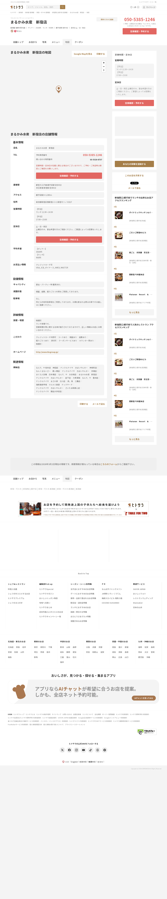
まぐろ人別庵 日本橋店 (46, 374)
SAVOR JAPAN (139, 589)
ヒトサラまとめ (45, 607)
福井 (62, 662)
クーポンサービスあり (68, 340)
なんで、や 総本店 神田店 (47, 367)
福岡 (140, 647)
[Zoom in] (104, 63)
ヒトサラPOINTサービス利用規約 (100, 721)
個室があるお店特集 (79, 621)
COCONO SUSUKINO (110, 603)
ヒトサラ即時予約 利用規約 (139, 714)
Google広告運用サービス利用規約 (90, 718)
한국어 (100, 762)
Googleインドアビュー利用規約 (115, 718)
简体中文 (83, 762)
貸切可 (53, 340)
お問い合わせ (67, 714)
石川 (74, 657)
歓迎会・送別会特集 (79, 603)
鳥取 (120, 652)
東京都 (21, 12)
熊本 (140, 652)
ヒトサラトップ (18, 714)
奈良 (88, 652)
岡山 (114, 657)
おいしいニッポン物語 (48, 598)
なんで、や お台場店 (67, 374)
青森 (18, 647)
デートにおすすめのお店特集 (82, 594)
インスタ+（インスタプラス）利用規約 (54, 721)
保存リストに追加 (107, 19)
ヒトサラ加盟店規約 (49, 718)
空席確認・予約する (139, 31)
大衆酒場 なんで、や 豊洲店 (85, 378)
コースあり (62, 337)
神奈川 (43, 647)
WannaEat (138, 603)
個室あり (73, 337)
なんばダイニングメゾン (112, 589)
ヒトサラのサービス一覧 (147, 2)
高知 (114, 652)
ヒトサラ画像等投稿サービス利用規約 (126, 721)
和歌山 (95, 652)
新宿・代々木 (15, 489)
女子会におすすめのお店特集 (82, 589)
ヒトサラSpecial (46, 589)
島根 (126, 652)
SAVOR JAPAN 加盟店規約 (67, 718)
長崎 (152, 647)
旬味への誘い (44, 603)
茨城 (42, 652)
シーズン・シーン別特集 (81, 584)
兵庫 (94, 647)
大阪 (88, 647)
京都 (100, 647)
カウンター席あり (86, 340)
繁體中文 (92, 762)
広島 (120, 657)
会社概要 (98, 714)
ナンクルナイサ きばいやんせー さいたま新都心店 (58, 388)
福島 (10, 657)
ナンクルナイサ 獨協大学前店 (49, 391)
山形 (22, 652)
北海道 (10, 647)
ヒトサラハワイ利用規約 (78, 721)
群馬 (36, 657)
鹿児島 (141, 657)
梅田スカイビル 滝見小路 (112, 598)
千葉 (50, 647)
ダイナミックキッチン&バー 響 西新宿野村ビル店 (141, 212)
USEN (10, 714)
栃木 (48, 652)
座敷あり (82, 337)
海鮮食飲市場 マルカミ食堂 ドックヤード (54, 384)
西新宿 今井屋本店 (136, 274)
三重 (62, 657)
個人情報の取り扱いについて (53, 724)
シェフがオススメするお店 (19, 594)
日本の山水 (137, 607)
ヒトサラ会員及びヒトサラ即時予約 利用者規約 (24, 718)
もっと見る (134, 312)
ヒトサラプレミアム (16, 598)
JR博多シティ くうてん (111, 594)
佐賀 (146, 647)
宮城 (10, 652)
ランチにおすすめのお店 (81, 607)
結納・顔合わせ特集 (79, 612)
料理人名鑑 (12, 589)
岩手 (24, 647)
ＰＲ (104, 584)
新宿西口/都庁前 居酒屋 (59, 12)
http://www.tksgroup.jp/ (47, 352)
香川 (120, 647)
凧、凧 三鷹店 (73, 381)
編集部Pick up (46, 584)
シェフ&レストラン (16, 584)
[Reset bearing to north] (104, 70)
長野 (74, 647)
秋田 (16, 652)
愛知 (74, 652)
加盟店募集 (77, 714)
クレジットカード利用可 (46, 337)
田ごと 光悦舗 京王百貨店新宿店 (140, 252)
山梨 (68, 647)
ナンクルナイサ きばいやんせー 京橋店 (79, 371)
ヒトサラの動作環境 (43, 714)
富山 (68, 657)
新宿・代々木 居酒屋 (43, 12)
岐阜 (62, 652)
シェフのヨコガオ (15, 603)
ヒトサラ (13, 12)
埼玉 (36, 652)
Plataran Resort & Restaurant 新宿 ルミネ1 (140, 294)
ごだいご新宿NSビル (137, 232)
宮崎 (152, 652)
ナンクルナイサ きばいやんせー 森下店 (53, 378)
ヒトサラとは (30, 714)
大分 (146, 652)
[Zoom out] (104, 66)
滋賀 (102, 652)
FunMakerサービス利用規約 (18, 724)
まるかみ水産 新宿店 (77, 12)
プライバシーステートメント (75, 724)
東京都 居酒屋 (29, 12)
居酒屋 (12, 28)
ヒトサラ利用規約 (122, 714)
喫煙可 (38, 344)
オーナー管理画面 (108, 714)
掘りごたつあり (42, 340)
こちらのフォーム (108, 464)
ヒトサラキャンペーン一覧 (50, 617)
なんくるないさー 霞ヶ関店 (48, 371)
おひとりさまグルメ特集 (81, 617)
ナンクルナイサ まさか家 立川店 (50, 381)
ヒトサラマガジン (46, 594)
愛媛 (126, 647)
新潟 (62, 647)
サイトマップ (56, 714)
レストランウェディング (143, 598)
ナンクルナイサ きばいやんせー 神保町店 (78, 367)
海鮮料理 (19, 28)
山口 (126, 657)
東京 (36, 647)
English (74, 762)
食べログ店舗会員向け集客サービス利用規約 (23, 721)
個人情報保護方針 (35, 724)
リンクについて (87, 714)
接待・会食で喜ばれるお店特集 (83, 598)
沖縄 (148, 657)
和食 (23, 28)
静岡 (68, 652)
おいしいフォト (139, 594)
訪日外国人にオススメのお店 (51, 612)
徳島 (114, 647)
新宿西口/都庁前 (30, 489)
